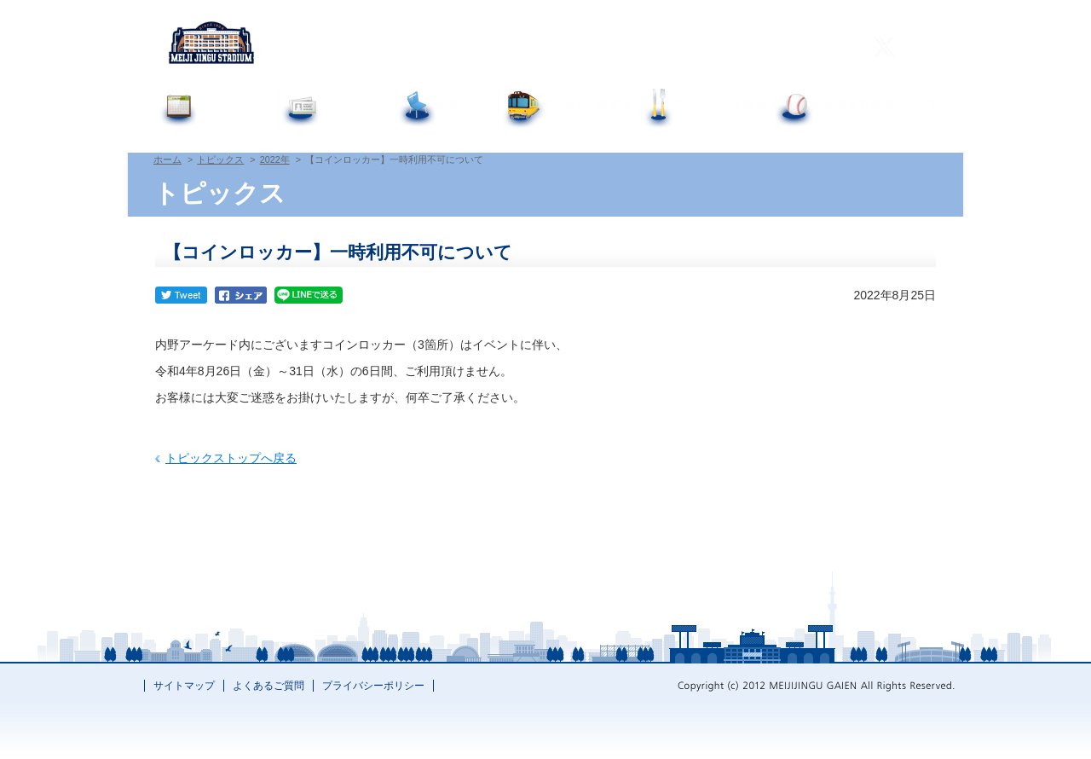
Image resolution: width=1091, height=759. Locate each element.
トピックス (220, 159)
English (668, 48)
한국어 (829, 48)
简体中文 (778, 48)
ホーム (167, 159)
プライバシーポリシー (373, 686)
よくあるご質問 (597, 48)
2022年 (275, 159)
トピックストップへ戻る (231, 458)
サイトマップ (184, 686)
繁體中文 (721, 48)
